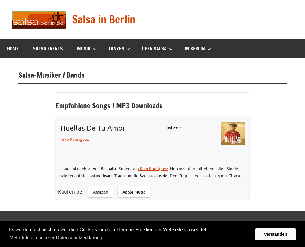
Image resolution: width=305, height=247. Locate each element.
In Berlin (198, 48)
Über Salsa (157, 48)
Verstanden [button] (275, 234)
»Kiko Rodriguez (153, 168)
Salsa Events (48, 48)
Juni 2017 (173, 127)
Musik (87, 48)
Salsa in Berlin (104, 19)
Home (13, 48)
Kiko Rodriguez (74, 139)
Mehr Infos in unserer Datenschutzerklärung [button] (56, 237)
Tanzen (119, 48)
